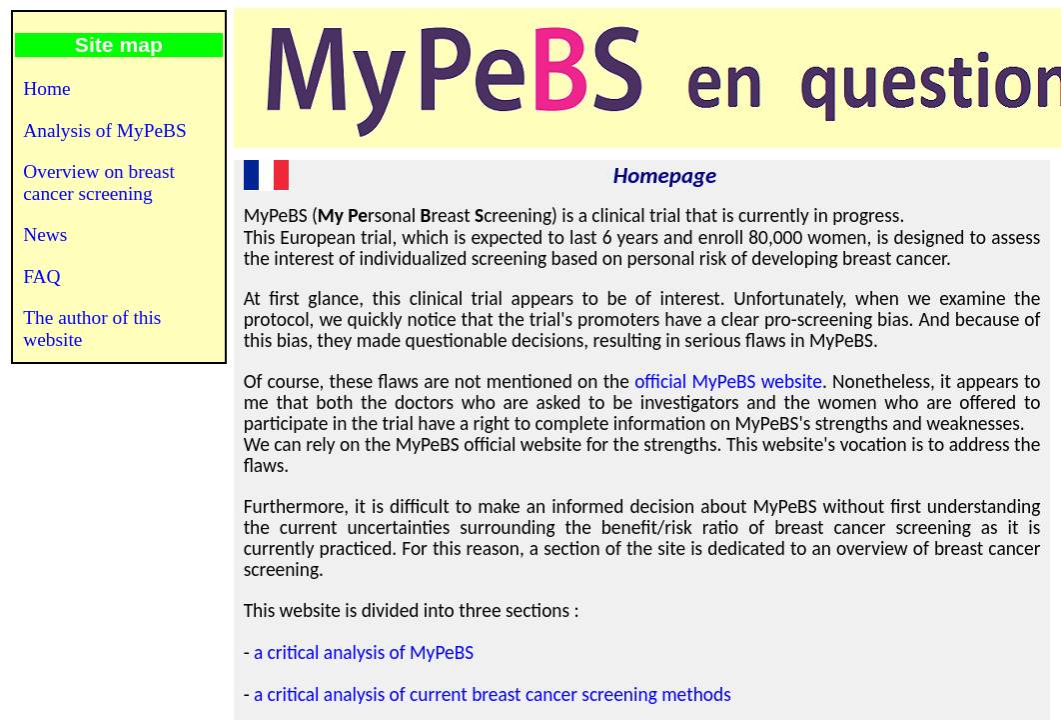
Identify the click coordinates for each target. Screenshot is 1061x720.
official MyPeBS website (728, 381)
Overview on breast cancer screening (99, 182)
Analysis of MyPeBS (105, 130)
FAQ (41, 276)
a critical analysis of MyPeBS (364, 652)
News (45, 234)
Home (46, 88)
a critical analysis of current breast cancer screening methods (492, 694)
